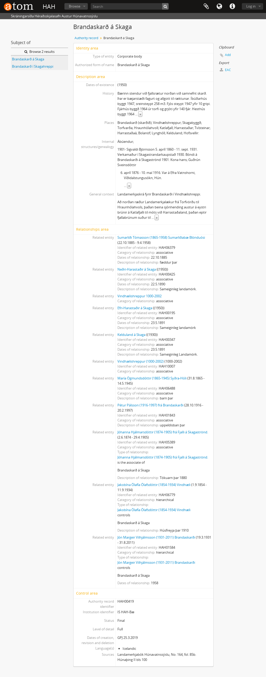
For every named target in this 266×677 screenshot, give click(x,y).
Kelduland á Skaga (131, 334)
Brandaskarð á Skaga (28, 59)
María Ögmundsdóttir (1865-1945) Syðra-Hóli (152, 378)
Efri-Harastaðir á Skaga (134, 308)
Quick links (232, 6)
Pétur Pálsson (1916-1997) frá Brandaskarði (150, 405)
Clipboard (206, 6)
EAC (225, 70)
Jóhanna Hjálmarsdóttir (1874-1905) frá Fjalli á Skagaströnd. (162, 432)
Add (228, 55)
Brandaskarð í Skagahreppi (32, 66)
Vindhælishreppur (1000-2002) (140, 361)
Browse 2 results (39, 51)
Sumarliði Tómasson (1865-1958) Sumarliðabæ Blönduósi (161, 237)
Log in (251, 6)
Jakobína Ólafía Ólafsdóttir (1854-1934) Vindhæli (153, 484)
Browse (74, 6)
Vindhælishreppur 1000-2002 (139, 296)
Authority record (86, 38)
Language (219, 6)
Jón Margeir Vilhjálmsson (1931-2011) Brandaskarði (156, 537)
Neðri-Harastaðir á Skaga (136, 269)
